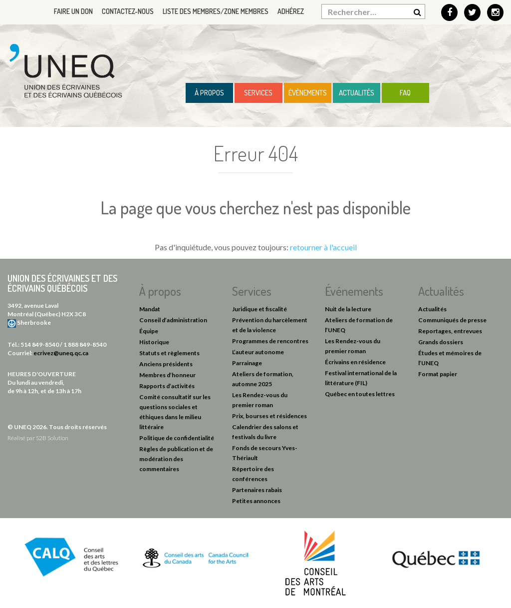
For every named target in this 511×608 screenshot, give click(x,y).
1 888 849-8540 (84, 344)
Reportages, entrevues (450, 331)
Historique (154, 342)
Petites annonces (256, 501)
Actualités (356, 92)
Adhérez (290, 11)
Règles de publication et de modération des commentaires (176, 459)
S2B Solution (52, 438)
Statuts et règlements (169, 353)
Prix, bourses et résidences (269, 416)
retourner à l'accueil (323, 247)
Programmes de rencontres (270, 341)
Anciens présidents (166, 364)
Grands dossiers (440, 342)
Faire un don (73, 11)
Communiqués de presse (452, 320)
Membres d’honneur (167, 375)
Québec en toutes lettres (360, 394)
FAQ (405, 92)
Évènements (307, 92)
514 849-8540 (39, 344)
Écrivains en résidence (355, 362)
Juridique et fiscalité (259, 309)
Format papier (437, 374)
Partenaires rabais (257, 490)
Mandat (149, 309)
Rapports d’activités (167, 386)
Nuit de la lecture (348, 309)
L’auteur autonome (258, 352)
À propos (209, 92)
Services (258, 92)
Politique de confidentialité (176, 438)
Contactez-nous (128, 11)
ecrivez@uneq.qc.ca (60, 353)
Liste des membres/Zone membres (215, 11)
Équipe (148, 331)
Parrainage (247, 363)
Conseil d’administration (173, 320)
